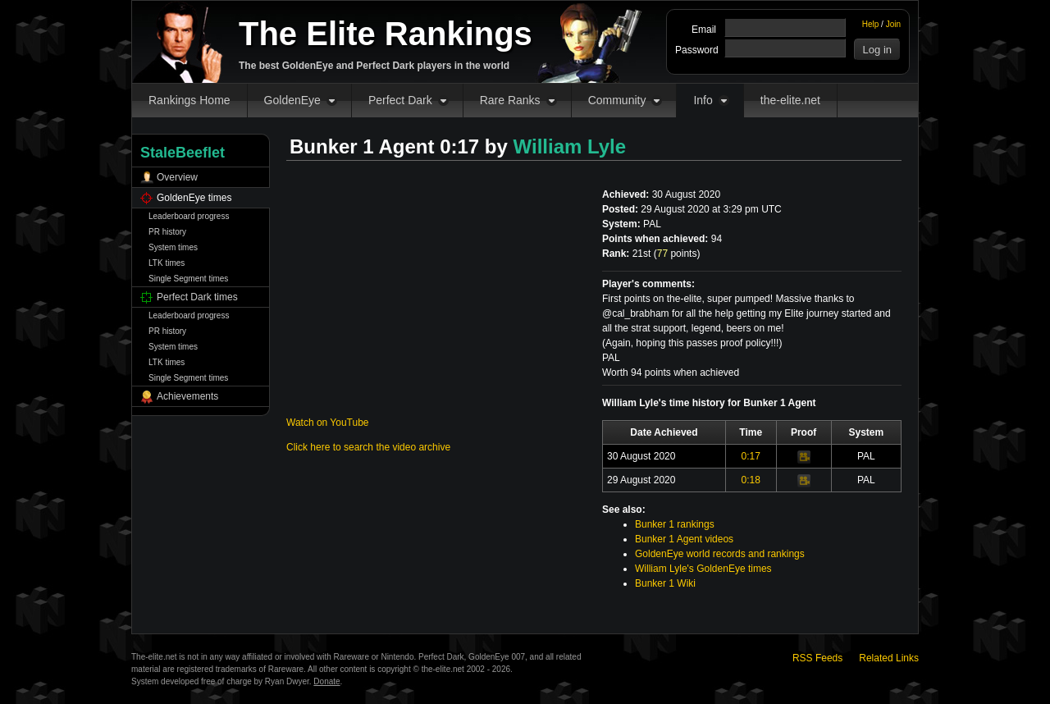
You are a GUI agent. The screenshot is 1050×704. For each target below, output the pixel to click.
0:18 (751, 480)
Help (870, 24)
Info (702, 100)
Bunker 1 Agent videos (684, 539)
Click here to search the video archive (368, 447)
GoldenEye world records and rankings (720, 554)
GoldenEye (292, 100)
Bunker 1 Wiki (665, 583)
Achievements (187, 396)
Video (803, 457)
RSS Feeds (817, 658)
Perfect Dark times (197, 297)
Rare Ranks (510, 100)
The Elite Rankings (385, 34)
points (677, 253)
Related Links (889, 658)
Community (617, 100)
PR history (167, 231)
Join (893, 24)
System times (173, 247)
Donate (326, 681)
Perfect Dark (400, 100)
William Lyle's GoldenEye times (703, 568)
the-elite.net (790, 100)
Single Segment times (188, 278)
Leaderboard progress (188, 216)
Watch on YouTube (327, 422)
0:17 (751, 456)
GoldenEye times (194, 197)
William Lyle (570, 146)
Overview (177, 177)
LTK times (166, 262)
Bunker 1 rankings (674, 524)
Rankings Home (189, 100)
